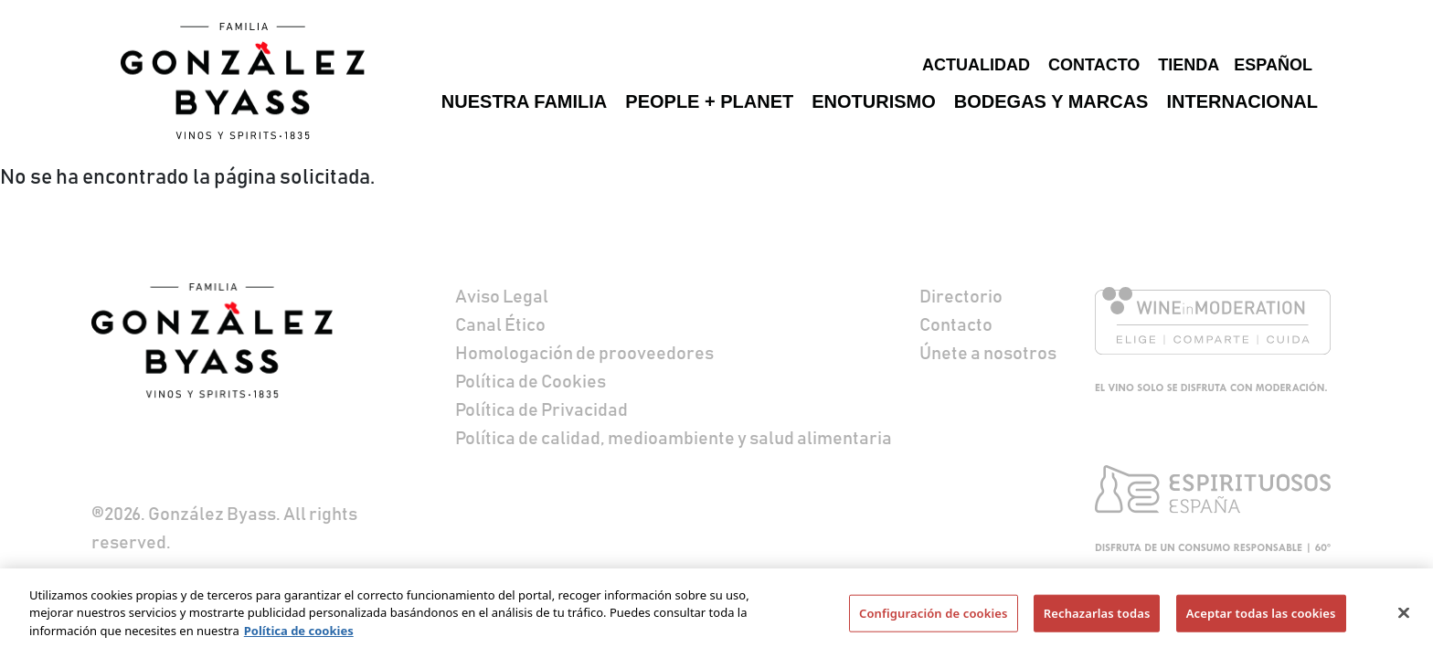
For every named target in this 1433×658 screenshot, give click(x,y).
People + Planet (709, 101)
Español (1273, 65)
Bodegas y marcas (1051, 101)
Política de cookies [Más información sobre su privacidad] (299, 637)
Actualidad (976, 65)
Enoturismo (874, 101)
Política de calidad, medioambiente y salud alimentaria (673, 439)
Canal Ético (500, 325)
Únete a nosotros (987, 354)
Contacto (1094, 65)
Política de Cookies (530, 382)
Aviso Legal (501, 297)
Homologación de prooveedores (584, 354)
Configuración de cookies (933, 618)
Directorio (961, 297)
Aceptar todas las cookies (1261, 618)
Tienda (1188, 65)
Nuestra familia (524, 101)
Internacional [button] (1242, 101)
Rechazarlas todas (1097, 618)
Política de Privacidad (541, 410)
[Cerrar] (1404, 619)
